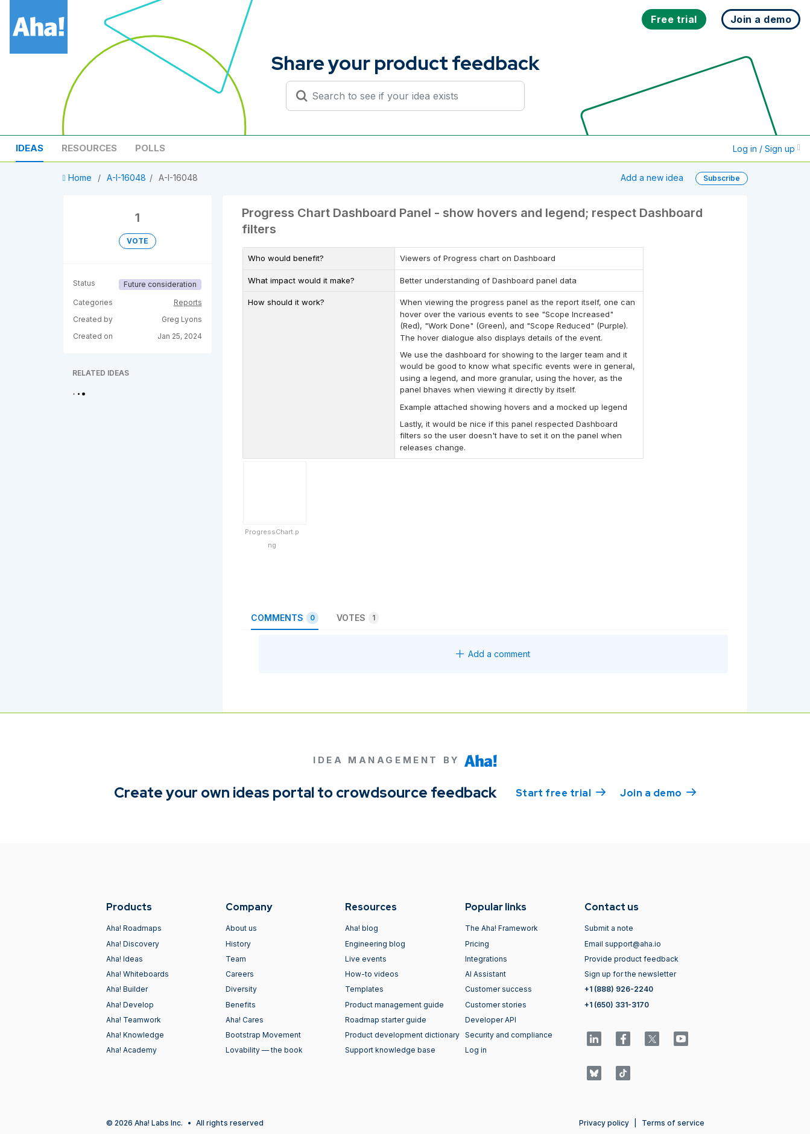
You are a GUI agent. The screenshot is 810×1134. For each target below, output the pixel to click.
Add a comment (493, 654)
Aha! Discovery (132, 943)
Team (236, 958)
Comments (284, 618)
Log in (476, 1049)
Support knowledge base (390, 1049)
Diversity (241, 989)
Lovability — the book (264, 1049)
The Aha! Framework (501, 928)
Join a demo (658, 792)
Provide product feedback (631, 958)
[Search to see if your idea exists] (410, 96)
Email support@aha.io (622, 943)
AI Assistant (485, 973)
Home (78, 177)
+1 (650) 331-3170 (616, 1004)
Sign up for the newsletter (630, 973)
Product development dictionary (402, 1034)
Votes (358, 618)
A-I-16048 (126, 177)
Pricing (477, 943)
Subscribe (721, 178)
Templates (364, 989)
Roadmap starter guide (385, 1019)
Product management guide (394, 1004)
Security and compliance (508, 1034)
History (238, 943)
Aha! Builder (127, 989)
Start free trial (561, 792)
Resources (89, 148)
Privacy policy (604, 1122)
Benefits (241, 1004)
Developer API (490, 1019)
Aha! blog (361, 928)
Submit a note (608, 928)
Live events (366, 958)
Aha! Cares (245, 1019)
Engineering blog (375, 943)
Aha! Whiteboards (137, 973)
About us (241, 928)
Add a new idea (652, 177)
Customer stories (496, 1004)
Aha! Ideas (124, 958)
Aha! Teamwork (133, 1019)
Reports (188, 302)
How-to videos (372, 973)
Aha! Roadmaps (134, 928)
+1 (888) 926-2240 (618, 989)
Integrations (486, 958)
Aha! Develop (130, 1004)
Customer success (498, 989)
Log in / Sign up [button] (766, 148)
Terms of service (673, 1122)
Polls (150, 148)
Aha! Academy (131, 1049)
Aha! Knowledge (135, 1034)
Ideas (29, 148)
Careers (240, 973)
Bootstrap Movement (263, 1034)
